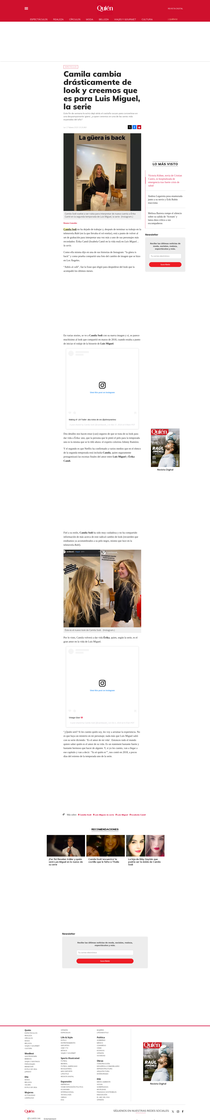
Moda (89, 19)
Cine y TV (64, 1048)
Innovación (102, 1095)
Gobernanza (102, 1087)
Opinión (64, 1030)
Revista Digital (175, 8)
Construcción (103, 1064)
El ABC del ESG (103, 1097)
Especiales (65, 1033)
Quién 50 (173, 19)
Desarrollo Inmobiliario (108, 1066)
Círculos (74, 19)
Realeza (58, 19)
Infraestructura (104, 1069)
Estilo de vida (31, 1087)
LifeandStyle (102, 1033)
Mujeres (29, 1092)
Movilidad (101, 1089)
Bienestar (29, 1067)
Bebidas (28, 1059)
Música (64, 1050)
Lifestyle (65, 1074)
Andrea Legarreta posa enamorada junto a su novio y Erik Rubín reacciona (165, 199)
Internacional (67, 1092)
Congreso (101, 1045)
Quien (173, 1112)
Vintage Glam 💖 (76, 718)
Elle (26, 1076)
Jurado (28, 1072)
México (100, 1043)
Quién (28, 1030)
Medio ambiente (103, 1082)
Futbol (64, 1061)
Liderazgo (29, 1098)
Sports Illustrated (70, 1058)
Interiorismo (102, 1074)
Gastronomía (31, 1056)
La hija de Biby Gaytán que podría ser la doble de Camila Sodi (144, 862)
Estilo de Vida (31, 1069)
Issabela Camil (138, 815)
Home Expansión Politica (72, 1087)
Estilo (63, 1040)
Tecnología (66, 1095)
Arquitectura (103, 1071)
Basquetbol (66, 1069)
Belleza (104, 19)
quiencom (180, 1111)
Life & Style (67, 1037)
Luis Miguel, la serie (104, 815)
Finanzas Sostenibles (107, 1092)
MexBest (29, 1053)
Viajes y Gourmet (32, 1046)
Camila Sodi (70, 229)
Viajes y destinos (32, 1061)
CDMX (99, 1048)
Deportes (65, 1045)
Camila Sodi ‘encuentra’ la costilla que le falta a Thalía (103, 860)
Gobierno (101, 1040)
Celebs (28, 1085)
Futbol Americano (69, 1066)
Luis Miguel (122, 815)
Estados (100, 1050)
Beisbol (64, 1064)
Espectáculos (39, 19)
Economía (65, 1089)
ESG (62, 1100)
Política (101, 1037)
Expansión (66, 1081)
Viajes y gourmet (125, 19)
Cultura (147, 19)
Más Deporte (66, 1071)
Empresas (65, 1084)
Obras (64, 1097)
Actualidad (30, 1095)
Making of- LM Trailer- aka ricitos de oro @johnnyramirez (92, 420)
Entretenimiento (68, 1043)
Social (100, 1084)
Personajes (30, 1064)
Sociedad (101, 1056)
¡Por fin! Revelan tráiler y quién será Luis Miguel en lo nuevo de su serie (65, 862)
